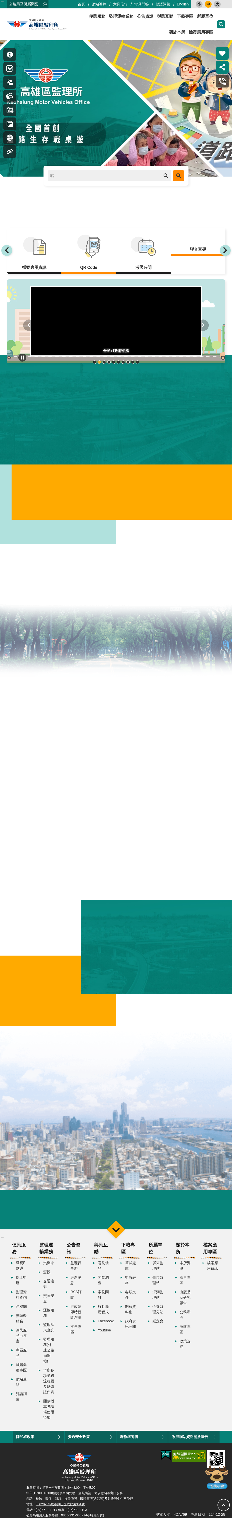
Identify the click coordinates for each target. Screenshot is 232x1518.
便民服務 (97, 16)
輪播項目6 (118, 362)
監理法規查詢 (48, 1328)
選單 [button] (116, 1230)
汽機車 (48, 1263)
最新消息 (75, 1280)
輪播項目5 (113, 362)
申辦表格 (130, 1280)
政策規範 (185, 1344)
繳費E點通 (21, 1266)
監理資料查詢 (21, 1295)
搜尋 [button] (221, 24)
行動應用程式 (103, 1309)
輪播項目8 (128, 362)
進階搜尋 (178, 175)
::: (2, 2)
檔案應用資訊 (212, 1266)
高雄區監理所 (47, 24)
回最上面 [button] (224, 1505)
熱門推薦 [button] (222, 53)
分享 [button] (222, 67)
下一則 (225, 250)
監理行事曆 (75, 1266)
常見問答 (141, 4)
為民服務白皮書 (21, 1336)
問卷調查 (103, 1280)
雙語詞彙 (163, 4)
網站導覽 (99, 4)
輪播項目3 (104, 362)
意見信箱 (120, 4)
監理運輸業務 (121, 16)
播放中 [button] (22, 358)
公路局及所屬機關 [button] (23, 4)
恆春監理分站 (157, 1309)
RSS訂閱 (76, 1295)
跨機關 (21, 1307)
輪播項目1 (94, 362)
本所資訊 (185, 1266)
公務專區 (185, 1315)
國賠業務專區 (21, 1368)
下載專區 (185, 16)
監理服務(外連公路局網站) (48, 1350)
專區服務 (21, 1353)
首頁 (81, 4)
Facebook (105, 1321)
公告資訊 (145, 16)
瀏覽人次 (163, 1515)
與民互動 (165, 16)
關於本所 (177, 32)
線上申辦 (21, 1280)
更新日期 (198, 1515)
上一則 (6, 250)
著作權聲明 (129, 1437)
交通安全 (48, 1298)
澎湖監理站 (157, 1295)
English (183, 4)
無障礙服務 (21, 1318)
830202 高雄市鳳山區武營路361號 (60, 1504)
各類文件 (130, 1295)
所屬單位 (205, 16)
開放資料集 (130, 1309)
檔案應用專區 (201, 32)
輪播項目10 (137, 362)
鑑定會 (157, 1321)
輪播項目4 (109, 362)
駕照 (47, 1272)
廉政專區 (185, 1329)
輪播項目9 (132, 362)
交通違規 (48, 1284)
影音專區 (185, 1280)
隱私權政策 (25, 1437)
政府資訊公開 (130, 1324)
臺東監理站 (157, 1280)
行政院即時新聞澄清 (75, 1312)
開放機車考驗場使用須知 (48, 1410)
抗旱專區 (75, 1329)
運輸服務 (48, 1313)
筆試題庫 (130, 1266)
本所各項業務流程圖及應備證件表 (48, 1381)
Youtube (104, 1331)
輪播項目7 (123, 362)
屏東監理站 (157, 1266)
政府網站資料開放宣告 (190, 1437)
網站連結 (21, 1382)
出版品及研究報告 (185, 1298)
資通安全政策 (79, 1437)
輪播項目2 (99, 362)
